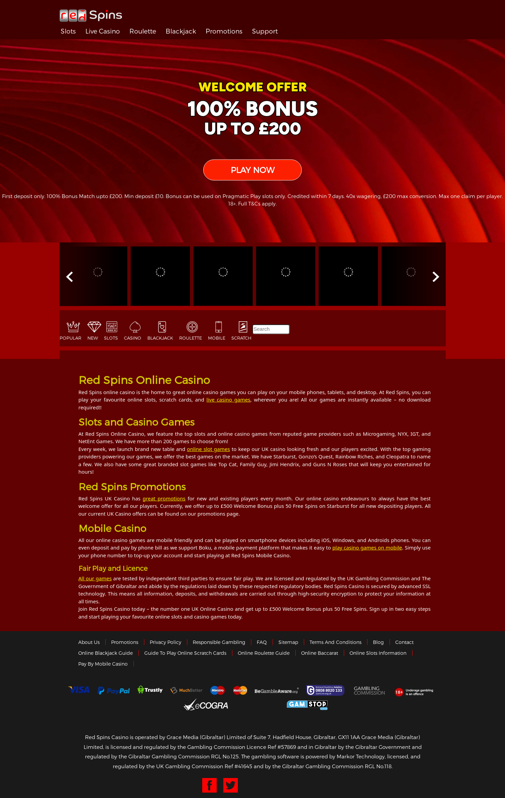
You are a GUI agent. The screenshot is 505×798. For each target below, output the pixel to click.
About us (89, 642)
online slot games (208, 449)
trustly (150, 690)
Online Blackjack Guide (105, 653)
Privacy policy (165, 642)
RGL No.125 (225, 756)
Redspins (91, 13)
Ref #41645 (238, 766)
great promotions (164, 498)
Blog (378, 642)
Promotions (224, 31)
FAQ (262, 642)
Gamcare (326, 690)
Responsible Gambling (219, 642)
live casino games (228, 399)
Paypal (114, 690)
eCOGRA (206, 704)
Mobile (216, 338)
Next (435, 276)
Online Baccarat (319, 653)
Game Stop (307, 704)
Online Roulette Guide (264, 653)
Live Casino (102, 31)
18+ (416, 690)
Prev (70, 276)
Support (265, 31)
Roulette (142, 31)
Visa (78, 690)
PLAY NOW (252, 170)
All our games (95, 578)
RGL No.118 (378, 766)
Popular (70, 338)
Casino (132, 338)
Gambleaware (277, 690)
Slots (68, 31)
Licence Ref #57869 (271, 747)
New (92, 338)
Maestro (218, 690)
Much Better (186, 690)
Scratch (241, 338)
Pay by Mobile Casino (103, 664)
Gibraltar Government (257, 704)
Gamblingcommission (370, 690)
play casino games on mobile (367, 547)
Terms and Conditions (335, 642)
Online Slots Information (378, 653)
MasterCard (240, 690)
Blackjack (181, 31)
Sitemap (288, 642)
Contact (404, 642)
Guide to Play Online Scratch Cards (185, 653)
